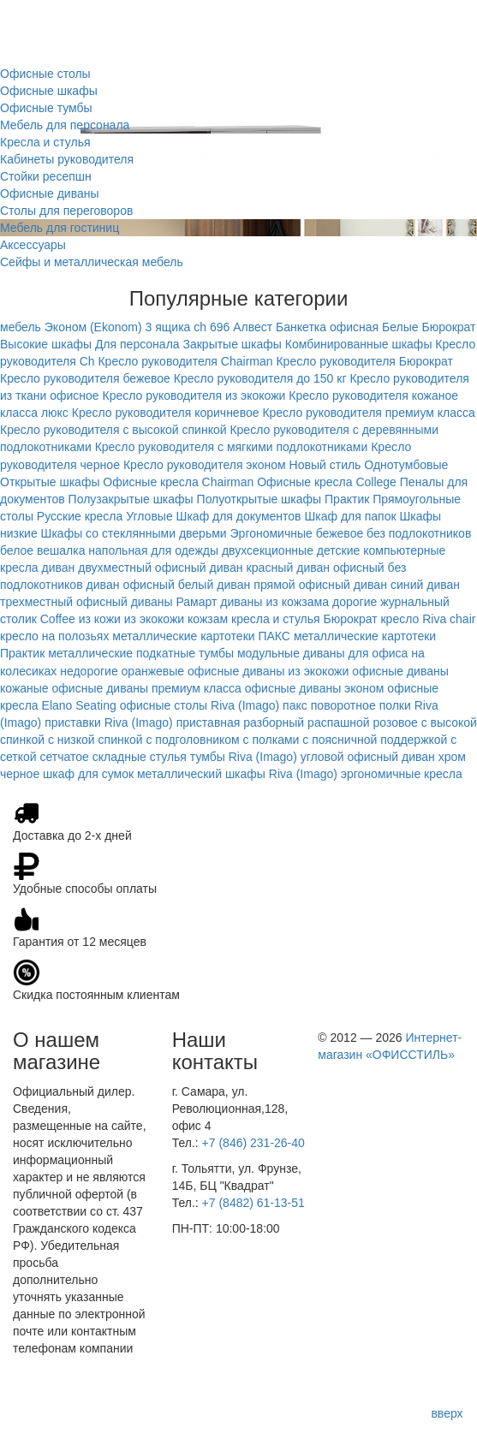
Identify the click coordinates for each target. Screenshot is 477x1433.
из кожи (100, 619)
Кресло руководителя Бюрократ (364, 361)
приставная (208, 722)
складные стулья (139, 757)
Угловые (149, 516)
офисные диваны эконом (315, 688)
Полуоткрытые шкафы (259, 499)
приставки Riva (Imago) (109, 722)
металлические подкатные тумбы (141, 653)
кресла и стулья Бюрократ (304, 619)
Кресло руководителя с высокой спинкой (113, 430)
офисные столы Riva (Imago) (200, 705)
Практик (347, 499)
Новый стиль (325, 465)
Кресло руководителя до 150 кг (260, 378)
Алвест (252, 327)
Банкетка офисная (327, 327)
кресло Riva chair (427, 619)
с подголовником (192, 739)
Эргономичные (271, 533)
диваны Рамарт (174, 602)
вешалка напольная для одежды (127, 550)
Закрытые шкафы (231, 344)
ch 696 (212, 327)
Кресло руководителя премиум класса (368, 412)
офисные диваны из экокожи (268, 671)
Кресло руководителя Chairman (185, 361)
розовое (395, 722)
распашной (338, 722)
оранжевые (153, 671)
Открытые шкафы (49, 482)
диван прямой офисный (283, 585)
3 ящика (168, 327)
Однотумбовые (406, 465)
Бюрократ (448, 327)
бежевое (340, 533)
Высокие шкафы (46, 344)
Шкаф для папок (350, 516)
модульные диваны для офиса (322, 653)
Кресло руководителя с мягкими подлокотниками (231, 447)
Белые (400, 327)
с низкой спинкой (95, 739)
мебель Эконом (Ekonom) (71, 327)
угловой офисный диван (368, 757)
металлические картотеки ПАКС (201, 636)
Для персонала (137, 344)
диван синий (389, 585)
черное (19, 774)
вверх (446, 1413)
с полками (271, 739)
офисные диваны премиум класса (146, 688)
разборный (273, 722)
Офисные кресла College (327, 482)
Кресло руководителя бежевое (85, 378)
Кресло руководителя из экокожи (194, 395)
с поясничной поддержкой (374, 739)
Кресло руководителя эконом (204, 465)
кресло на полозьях (54, 636)
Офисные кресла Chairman (178, 482)
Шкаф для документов (238, 516)
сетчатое (64, 757)
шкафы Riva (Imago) (281, 774)
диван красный (251, 567)
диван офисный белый (149, 585)
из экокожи (154, 619)
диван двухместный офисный (124, 567)
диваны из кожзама (274, 602)
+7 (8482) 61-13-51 (253, 1203)
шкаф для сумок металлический (132, 774)
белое (16, 550)
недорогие (88, 671)
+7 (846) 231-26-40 (253, 1143)
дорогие (354, 602)
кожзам (208, 619)
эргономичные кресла (401, 774)
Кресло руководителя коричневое (165, 412)
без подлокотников (419, 533)
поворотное (343, 705)
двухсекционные (267, 550)
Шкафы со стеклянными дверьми (134, 533)
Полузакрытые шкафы (131, 499)
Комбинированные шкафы (358, 344)
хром (452, 757)
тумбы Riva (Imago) (243, 757)
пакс (295, 705)
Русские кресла (79, 516)
